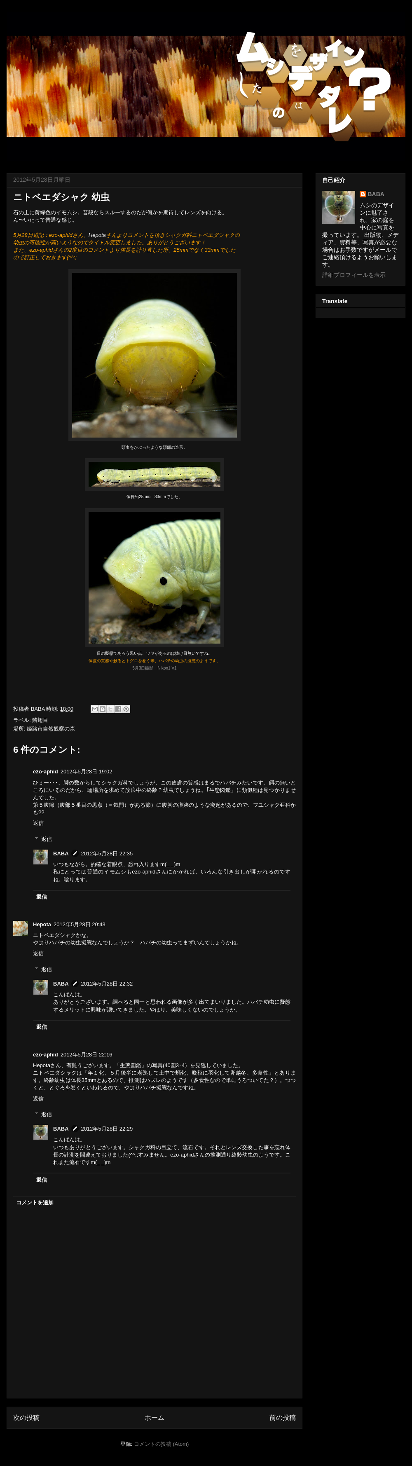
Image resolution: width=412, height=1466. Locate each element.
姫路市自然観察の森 (51, 729)
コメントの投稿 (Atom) (161, 1444)
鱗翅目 (40, 720)
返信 (38, 823)
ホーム (154, 1417)
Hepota (97, 235)
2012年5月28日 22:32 (107, 984)
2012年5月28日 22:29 (107, 1129)
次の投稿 (26, 1417)
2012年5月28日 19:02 (86, 771)
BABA (61, 853)
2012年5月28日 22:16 (86, 1054)
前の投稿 (282, 1417)
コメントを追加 (35, 1202)
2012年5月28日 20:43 (79, 924)
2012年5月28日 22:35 (107, 853)
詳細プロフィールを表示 (354, 275)
